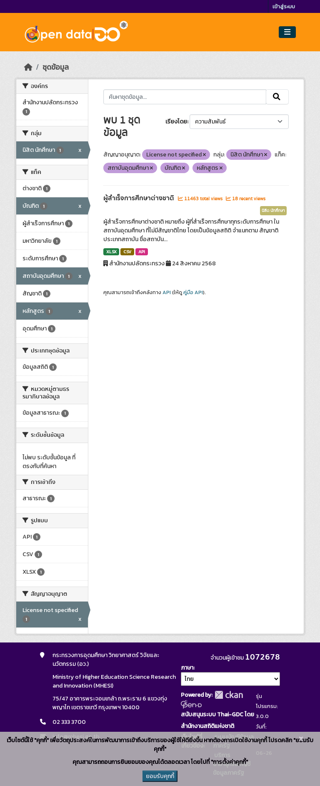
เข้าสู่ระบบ (283, 6)
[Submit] (277, 96)
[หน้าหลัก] (28, 67)
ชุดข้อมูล (55, 67)
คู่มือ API (193, 292)
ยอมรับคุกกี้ (160, 776)
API (141, 251)
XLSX (111, 251)
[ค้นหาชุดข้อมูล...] (184, 96)
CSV (127, 251)
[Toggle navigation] (287, 32)
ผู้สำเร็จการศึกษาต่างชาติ (139, 198)
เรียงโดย (176, 121)
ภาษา (187, 667)
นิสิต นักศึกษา (273, 211)
